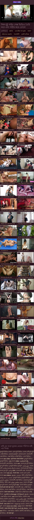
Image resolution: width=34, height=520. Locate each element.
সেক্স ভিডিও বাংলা (6, 496)
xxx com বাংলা (9, 503)
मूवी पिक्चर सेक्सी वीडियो (17, 459)
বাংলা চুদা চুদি (4, 470)
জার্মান (29, 31)
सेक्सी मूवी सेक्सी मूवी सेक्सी (7, 487)
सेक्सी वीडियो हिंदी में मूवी (11, 508)
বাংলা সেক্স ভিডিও (10, 489)
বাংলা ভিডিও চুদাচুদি (26, 485)
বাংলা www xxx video (10, 506)
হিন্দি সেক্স (8, 482)
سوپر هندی (26, 466)
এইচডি (11, 31)
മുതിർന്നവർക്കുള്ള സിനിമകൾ (14, 494)
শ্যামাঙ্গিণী (16, 34)
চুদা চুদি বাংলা (4, 485)
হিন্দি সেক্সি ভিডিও (27, 475)
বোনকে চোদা (22, 454)
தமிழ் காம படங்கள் (6, 477)
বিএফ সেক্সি (17, 2)
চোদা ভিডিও (27, 456)
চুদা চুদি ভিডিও (4, 466)
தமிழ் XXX (12, 470)
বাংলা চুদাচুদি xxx (14, 485)
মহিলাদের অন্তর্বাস (7, 34)
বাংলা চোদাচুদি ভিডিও (23, 501)
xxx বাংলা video (14, 461)
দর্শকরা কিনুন (21, 518)
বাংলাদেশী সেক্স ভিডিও (6, 463)
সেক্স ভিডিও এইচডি (13, 511)
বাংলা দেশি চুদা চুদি (28, 451)
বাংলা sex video (5, 459)
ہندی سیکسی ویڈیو (17, 482)
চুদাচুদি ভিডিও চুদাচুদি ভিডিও (21, 477)
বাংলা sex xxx (7, 473)
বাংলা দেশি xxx (28, 482)
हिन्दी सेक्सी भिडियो (9, 492)
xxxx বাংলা (21, 506)
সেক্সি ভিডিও (4, 454)
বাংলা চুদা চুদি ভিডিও (27, 463)
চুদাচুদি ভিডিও (12, 501)
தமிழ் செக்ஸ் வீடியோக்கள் (11, 468)
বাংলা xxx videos (5, 475)
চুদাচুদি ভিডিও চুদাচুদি (15, 466)
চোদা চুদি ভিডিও (17, 451)
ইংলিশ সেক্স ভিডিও (25, 511)
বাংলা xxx (17, 463)
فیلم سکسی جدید (21, 499)
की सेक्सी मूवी (10, 513)
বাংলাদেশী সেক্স (20, 470)
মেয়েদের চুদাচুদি (13, 454)
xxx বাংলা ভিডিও (17, 496)
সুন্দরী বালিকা (25, 34)
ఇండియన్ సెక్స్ (24, 461)
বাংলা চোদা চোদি (25, 473)
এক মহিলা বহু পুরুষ (20, 31)
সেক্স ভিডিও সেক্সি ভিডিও (15, 456)
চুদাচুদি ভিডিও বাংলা (6, 451)
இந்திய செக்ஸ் (16, 475)
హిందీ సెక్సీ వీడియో (23, 508)
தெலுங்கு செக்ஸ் (19, 503)
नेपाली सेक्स (16, 473)
